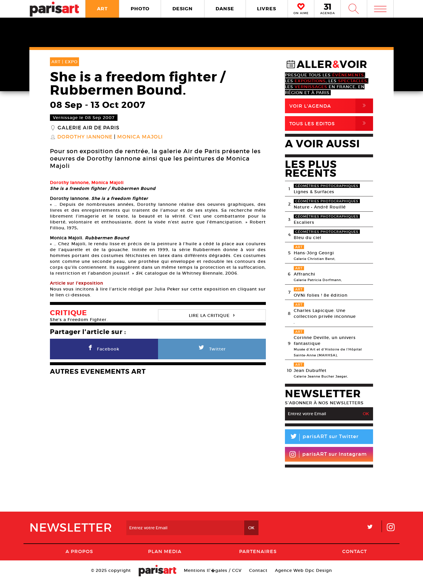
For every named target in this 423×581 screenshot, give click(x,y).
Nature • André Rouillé (320, 207)
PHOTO (140, 9)
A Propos (79, 551)
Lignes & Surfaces (314, 191)
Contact (354, 551)
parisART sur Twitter (322, 437)
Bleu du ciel (307, 237)
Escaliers (304, 222)
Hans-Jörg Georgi (314, 253)
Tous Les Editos (331, 123)
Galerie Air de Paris (89, 128)
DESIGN (182, 9)
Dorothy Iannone (85, 137)
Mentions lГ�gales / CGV (213, 570)
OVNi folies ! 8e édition (321, 295)
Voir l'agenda (331, 105)
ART (102, 9)
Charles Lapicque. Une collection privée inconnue (325, 313)
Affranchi (304, 274)
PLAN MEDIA (165, 551)
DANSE (225, 9)
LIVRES (266, 9)
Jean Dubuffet (310, 370)
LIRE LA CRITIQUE (212, 315)
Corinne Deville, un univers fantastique (325, 340)
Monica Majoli (140, 137)
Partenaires (258, 551)
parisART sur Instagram (328, 454)
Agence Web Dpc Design (303, 570)
